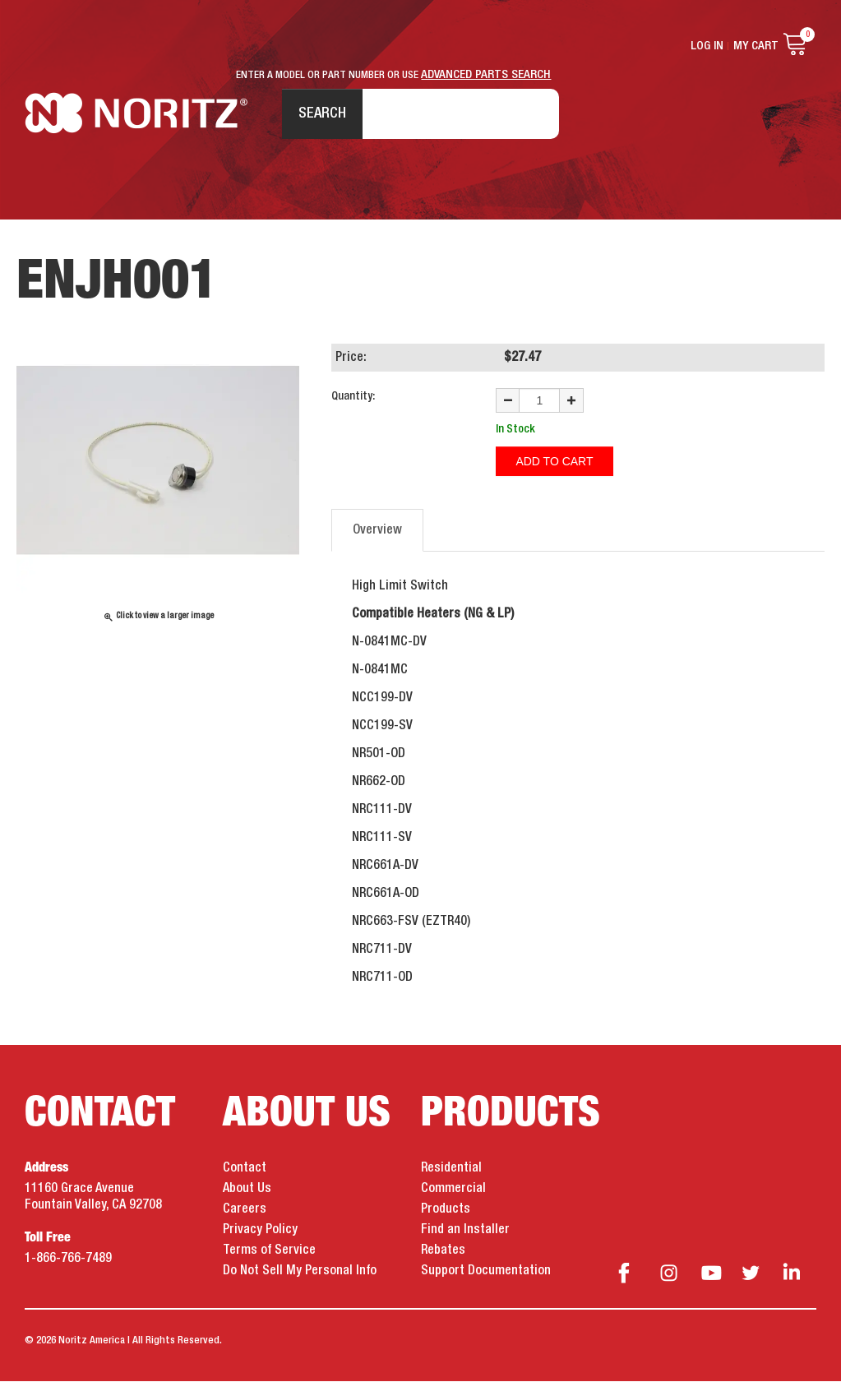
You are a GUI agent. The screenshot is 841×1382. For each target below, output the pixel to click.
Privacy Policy (260, 1231)
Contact (244, 1170)
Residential (451, 1170)
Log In (707, 46)
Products (445, 1211)
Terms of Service (269, 1252)
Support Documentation (486, 1272)
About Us (247, 1190)
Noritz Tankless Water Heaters (136, 115)
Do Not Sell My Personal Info (300, 1272)
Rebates (443, 1252)
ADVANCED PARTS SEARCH (487, 75)
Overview (377, 532)
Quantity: (353, 398)
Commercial (453, 1190)
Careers (244, 1211)
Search (321, 114)
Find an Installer (465, 1231)
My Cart (756, 46)
